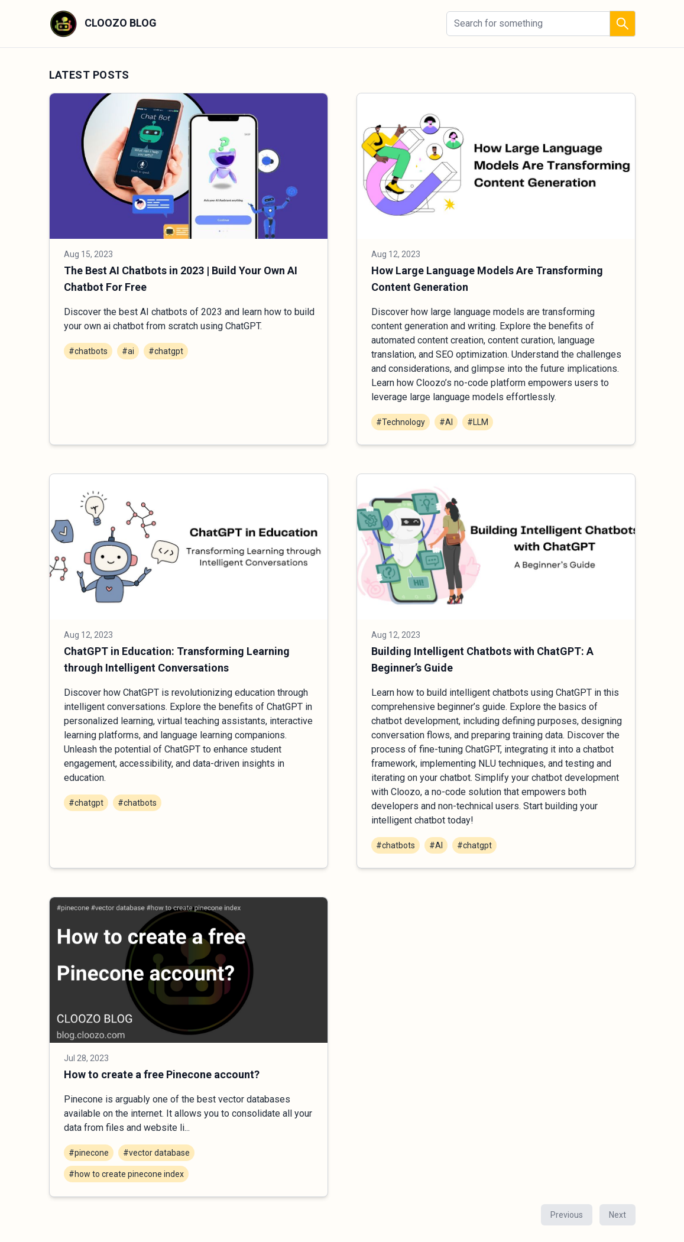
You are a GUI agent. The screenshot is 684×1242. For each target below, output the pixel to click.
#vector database (156, 1152)
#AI (446, 422)
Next (617, 1215)
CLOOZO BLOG (103, 23)
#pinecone (89, 1152)
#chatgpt (165, 351)
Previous (566, 1215)
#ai (128, 351)
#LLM (477, 422)
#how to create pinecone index (126, 1174)
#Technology (400, 422)
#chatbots (88, 351)
